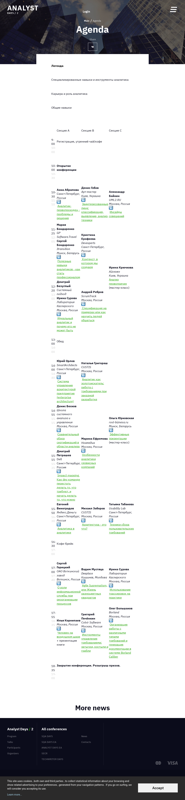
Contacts (86, 742)
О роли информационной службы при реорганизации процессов (69, 595)
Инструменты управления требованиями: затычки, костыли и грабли (94, 642)
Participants (13, 747)
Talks (10, 742)
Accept (158, 787)
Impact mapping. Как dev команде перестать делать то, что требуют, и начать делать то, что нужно (68, 487)
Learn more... (14, 794)
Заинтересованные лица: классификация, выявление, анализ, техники (94, 212)
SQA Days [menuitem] (47, 736)
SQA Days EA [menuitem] (49, 742)
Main (86, 20)
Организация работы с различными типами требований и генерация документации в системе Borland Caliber (120, 641)
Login (86, 9)
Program (11, 736)
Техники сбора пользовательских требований (121, 528)
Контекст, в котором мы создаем (89, 263)
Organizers (13, 753)
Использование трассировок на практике (120, 593)
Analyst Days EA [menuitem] (52, 747)
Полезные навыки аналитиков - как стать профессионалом (68, 269)
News (84, 736)
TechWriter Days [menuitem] (52, 759)
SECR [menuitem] (45, 753)
